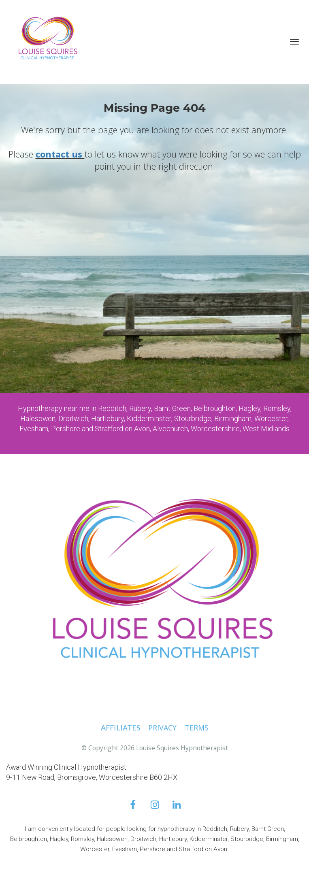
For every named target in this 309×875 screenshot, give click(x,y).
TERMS (197, 728)
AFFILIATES (120, 728)
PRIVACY (162, 728)
